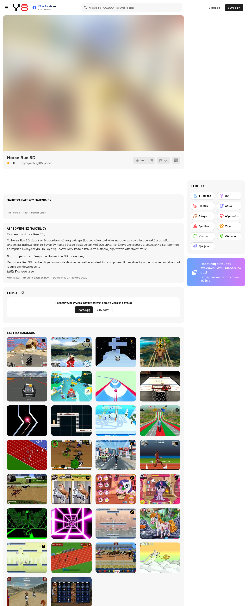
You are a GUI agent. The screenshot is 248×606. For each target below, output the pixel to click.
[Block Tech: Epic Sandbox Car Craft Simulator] (27, 386)
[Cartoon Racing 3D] (71, 386)
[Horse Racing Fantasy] (27, 489)
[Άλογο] (203, 216)
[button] (21, 271)
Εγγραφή (234, 7)
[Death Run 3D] (71, 523)
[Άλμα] (229, 206)
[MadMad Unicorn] (160, 557)
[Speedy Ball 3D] (116, 386)
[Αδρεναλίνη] (229, 216)
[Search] (85, 7)
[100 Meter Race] (71, 557)
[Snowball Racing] (116, 420)
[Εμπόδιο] (203, 226)
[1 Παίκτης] (203, 196)
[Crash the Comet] (27, 420)
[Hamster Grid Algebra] (71, 420)
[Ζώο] (229, 226)
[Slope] (27, 523)
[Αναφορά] (163, 160)
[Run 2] (116, 352)
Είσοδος (214, 7)
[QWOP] (160, 455)
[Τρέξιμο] (203, 246)
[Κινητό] (203, 236)
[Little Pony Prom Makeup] (160, 489)
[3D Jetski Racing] (71, 352)
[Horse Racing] (116, 557)
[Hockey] (160, 386)
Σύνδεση (103, 310)
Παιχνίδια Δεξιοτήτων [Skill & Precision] (35, 277)
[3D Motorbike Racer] (27, 352)
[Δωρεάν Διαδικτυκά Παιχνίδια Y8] (20, 7)
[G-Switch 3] (27, 557)
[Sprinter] (27, 455)
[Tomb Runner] (160, 352)
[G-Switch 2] (116, 523)
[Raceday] (71, 455)
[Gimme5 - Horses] (71, 489)
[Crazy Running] (116, 455)
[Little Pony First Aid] (160, 523)
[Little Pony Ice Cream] (116, 489)
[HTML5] (203, 206)
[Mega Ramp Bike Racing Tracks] (160, 420)
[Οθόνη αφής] (229, 236)
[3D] (229, 196)
